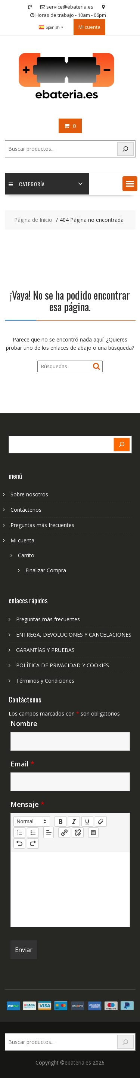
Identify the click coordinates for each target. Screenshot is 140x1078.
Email (22, 763)
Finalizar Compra (45, 570)
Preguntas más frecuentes (42, 525)
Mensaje (27, 804)
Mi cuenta (89, 27)
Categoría (27, 184)
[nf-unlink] (78, 832)
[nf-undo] (19, 843)
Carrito (26, 555)
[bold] (60, 821)
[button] (129, 183)
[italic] (74, 821)
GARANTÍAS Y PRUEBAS (45, 649)
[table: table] (93, 832)
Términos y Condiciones (45, 680)
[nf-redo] (33, 843)
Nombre (23, 723)
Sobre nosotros (29, 494)
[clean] (101, 821)
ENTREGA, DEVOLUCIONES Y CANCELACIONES (73, 634)
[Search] (125, 149)
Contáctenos (25, 509)
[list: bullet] (33, 832)
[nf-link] (64, 832)
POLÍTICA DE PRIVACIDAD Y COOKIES (62, 665)
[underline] (87, 821)
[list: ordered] (19, 832)
